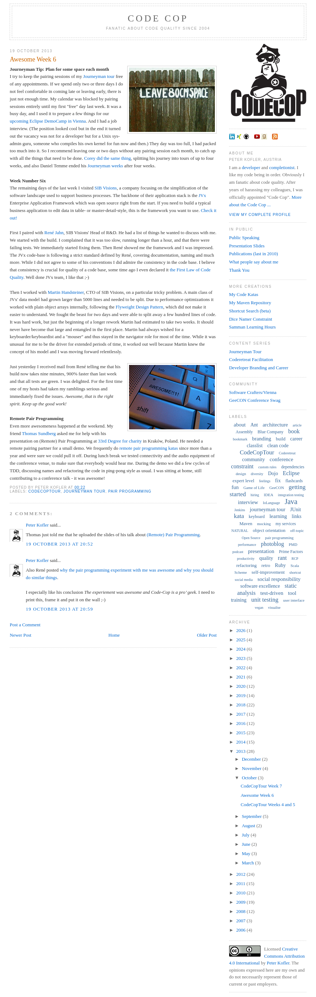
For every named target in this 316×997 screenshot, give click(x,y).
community (253, 459)
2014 (241, 742)
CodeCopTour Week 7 (261, 786)
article (297, 425)
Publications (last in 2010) (253, 253)
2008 (241, 911)
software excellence (260, 586)
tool (292, 593)
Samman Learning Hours (252, 327)
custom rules (267, 467)
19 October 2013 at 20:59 (59, 609)
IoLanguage (271, 503)
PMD (293, 544)
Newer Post (20, 635)
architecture (275, 425)
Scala (295, 565)
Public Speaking (244, 237)
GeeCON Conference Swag (255, 400)
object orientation (269, 530)
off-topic (297, 530)
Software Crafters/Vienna (252, 392)
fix (278, 480)
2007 (241, 920)
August (249, 825)
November (252, 768)
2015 (241, 732)
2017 (241, 714)
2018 (241, 704)
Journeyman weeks (105, 165)
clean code (277, 445)
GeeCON (276, 487)
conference (281, 459)
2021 (241, 677)
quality (266, 558)
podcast (237, 552)
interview (248, 502)
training (239, 600)
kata (239, 516)
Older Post (207, 635)
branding (261, 438)
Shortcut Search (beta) (250, 311)
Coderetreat (287, 453)
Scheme (240, 572)
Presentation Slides (247, 245)
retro (265, 565)
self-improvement (268, 572)
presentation (261, 551)
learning (278, 516)
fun (235, 487)
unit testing (264, 599)
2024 (241, 649)
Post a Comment (25, 624)
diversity (257, 474)
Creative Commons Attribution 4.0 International (267, 956)
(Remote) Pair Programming (173, 534)
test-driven (271, 593)
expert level (243, 480)
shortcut (295, 572)
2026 (241, 630)
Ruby (280, 565)
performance (247, 545)
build (281, 438)
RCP (294, 559)
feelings (265, 481)
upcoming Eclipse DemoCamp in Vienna (48, 121)
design (241, 474)
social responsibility (278, 579)
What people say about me (253, 262)
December (252, 759)
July (246, 835)
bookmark (240, 439)
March (248, 862)
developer (251, 167)
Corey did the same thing (107, 158)
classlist (254, 445)
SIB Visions (105, 188)
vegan (259, 607)
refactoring (246, 565)
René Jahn (54, 232)
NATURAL (239, 531)
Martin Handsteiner (66, 292)
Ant (254, 425)
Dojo (273, 473)
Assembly (244, 431)
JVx (202, 195)
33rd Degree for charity (120, 441)
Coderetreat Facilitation (251, 359)
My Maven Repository (250, 302)
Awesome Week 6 (33, 59)
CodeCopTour (44, 491)
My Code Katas (243, 294)
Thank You (239, 270)
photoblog (272, 544)
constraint (242, 466)
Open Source (251, 538)
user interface (294, 600)
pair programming (130, 491)
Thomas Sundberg (39, 433)
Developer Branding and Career (258, 367)
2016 (241, 723)
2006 (241, 930)
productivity (246, 559)
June (246, 844)
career (296, 438)
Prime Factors (291, 551)
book (294, 431)
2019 (241, 695)
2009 (241, 902)
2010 (241, 892)
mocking (264, 524)
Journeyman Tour (245, 351)
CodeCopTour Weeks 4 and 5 (268, 804)
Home (114, 635)
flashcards (294, 480)
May (246, 853)
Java (291, 501)
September (252, 816)
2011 (241, 883)
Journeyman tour (99, 76)
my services (286, 523)
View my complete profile (260, 215)
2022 (241, 667)
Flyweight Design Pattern (139, 307)
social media (244, 580)
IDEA (268, 495)
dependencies (293, 466)
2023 (241, 658)
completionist (282, 167)
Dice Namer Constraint (250, 319)
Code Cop (158, 18)
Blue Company (270, 431)
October (250, 777)
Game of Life (254, 487)
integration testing (291, 495)
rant (282, 558)
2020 (241, 686)
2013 (241, 751)
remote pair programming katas (148, 448)
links (296, 516)
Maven (246, 523)
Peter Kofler (37, 525)
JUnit (295, 509)
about (240, 425)
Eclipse (291, 473)
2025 (241, 639)
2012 (241, 874)
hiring (255, 495)
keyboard (257, 516)
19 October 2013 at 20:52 (59, 544)
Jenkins (239, 510)
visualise (274, 607)
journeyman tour (84, 491)
